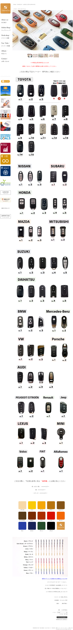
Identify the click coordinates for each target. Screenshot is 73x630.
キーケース (19, 4)
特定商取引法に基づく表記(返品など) (61, 619)
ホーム (14, 4)
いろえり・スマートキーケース (29, 4)
